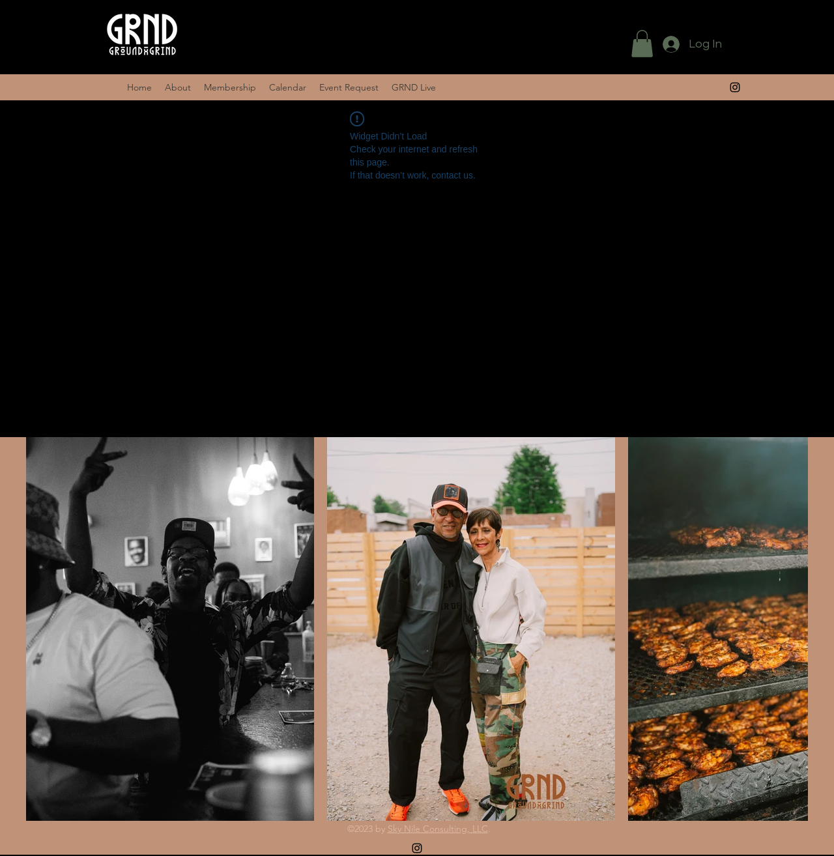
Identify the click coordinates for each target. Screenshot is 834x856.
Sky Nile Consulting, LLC (438, 829)
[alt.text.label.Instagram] (734, 87)
